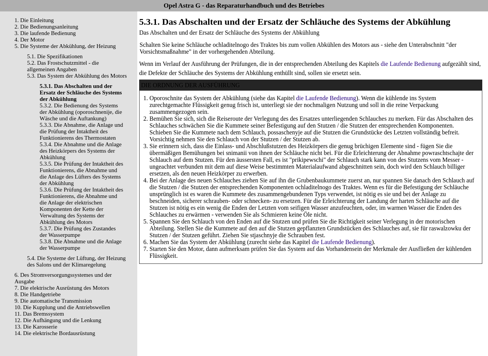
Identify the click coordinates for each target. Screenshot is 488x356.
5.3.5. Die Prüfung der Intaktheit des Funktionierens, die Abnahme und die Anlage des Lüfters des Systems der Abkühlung (81, 173)
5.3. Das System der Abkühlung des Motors (77, 76)
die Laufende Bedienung (410, 64)
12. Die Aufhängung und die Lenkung (57, 320)
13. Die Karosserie (35, 327)
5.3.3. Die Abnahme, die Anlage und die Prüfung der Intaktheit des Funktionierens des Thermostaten (81, 131)
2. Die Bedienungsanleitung (46, 27)
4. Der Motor (29, 40)
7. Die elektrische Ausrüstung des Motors (61, 288)
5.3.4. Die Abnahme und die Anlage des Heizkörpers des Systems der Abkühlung (81, 150)
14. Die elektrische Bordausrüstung (54, 333)
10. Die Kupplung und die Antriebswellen (62, 307)
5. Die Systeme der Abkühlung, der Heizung (65, 46)
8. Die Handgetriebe (37, 294)
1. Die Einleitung (34, 20)
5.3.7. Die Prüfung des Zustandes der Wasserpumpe (78, 231)
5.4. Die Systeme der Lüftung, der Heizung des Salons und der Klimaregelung (76, 261)
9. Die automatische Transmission (53, 301)
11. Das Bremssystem (39, 314)
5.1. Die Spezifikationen (55, 56)
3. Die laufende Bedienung (45, 33)
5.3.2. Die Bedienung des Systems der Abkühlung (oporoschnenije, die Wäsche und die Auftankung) (81, 111)
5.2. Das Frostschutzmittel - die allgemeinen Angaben (63, 66)
